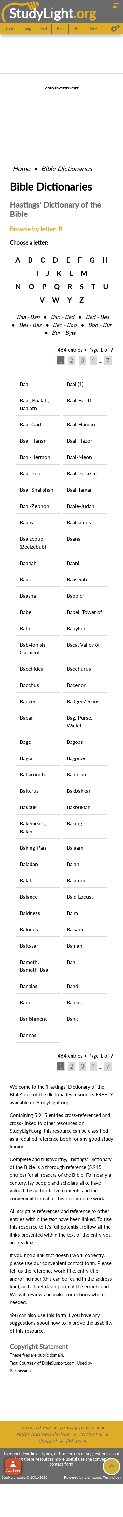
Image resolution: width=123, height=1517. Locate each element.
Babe (25, 612)
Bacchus (29, 685)
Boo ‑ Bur (99, 324)
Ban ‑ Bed (62, 316)
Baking (74, 823)
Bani (25, 1002)
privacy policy (76, 1427)
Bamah (74, 945)
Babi (25, 628)
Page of (100, 350)
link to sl (76, 1441)
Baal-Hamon (81, 424)
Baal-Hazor (79, 441)
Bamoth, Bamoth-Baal (35, 966)
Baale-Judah (80, 506)
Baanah (28, 563)
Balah (73, 864)
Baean (27, 717)
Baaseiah (77, 579)
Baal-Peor (31, 473)
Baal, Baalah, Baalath (34, 404)
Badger (28, 701)
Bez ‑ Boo (65, 324)
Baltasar (29, 945)
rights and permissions (43, 1434)
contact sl (90, 1434)
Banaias (28, 986)
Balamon (77, 880)
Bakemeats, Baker (33, 827)
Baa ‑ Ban (28, 316)
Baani (73, 563)
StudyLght (41, 13)
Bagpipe (76, 758)
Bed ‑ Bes (97, 316)
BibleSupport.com (58, 1362)
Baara (26, 579)
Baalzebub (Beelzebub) (33, 542)
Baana (74, 538)
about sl (46, 1441)
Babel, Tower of (84, 612)
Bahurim (76, 774)
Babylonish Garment (32, 648)
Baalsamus (79, 522)
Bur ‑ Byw (64, 332)
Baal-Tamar (79, 490)
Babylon (76, 628)
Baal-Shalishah (36, 490)
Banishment (33, 1018)
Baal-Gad (30, 424)
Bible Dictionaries (66, 168)
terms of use (36, 1427)
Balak (26, 880)
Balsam (75, 929)
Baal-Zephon (34, 506)
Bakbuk (28, 807)
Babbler (75, 595)
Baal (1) (75, 384)
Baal (25, 384)
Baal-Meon (79, 457)
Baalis (26, 522)
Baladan (29, 864)
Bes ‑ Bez (30, 324)
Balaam (75, 847)
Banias (74, 1002)
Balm (72, 913)
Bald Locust (80, 896)
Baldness (30, 913)
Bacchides (31, 668)
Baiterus (29, 791)
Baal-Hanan (33, 441)
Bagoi (26, 758)
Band (72, 986)
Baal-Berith (79, 400)
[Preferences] (115, 29)
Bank (72, 1018)
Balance (29, 896)
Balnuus (29, 929)
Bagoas (75, 742)
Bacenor (76, 685)
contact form (81, 1263)
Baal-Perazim (82, 473)
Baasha (28, 595)
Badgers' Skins (83, 701)
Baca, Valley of (83, 644)
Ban (71, 962)
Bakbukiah (79, 807)
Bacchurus (79, 668)
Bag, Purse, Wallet (79, 721)
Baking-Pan (33, 847)
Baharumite (33, 774)
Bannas (28, 1035)
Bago (25, 742)
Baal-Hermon (35, 457)
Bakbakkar (79, 791)
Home (21, 168)
